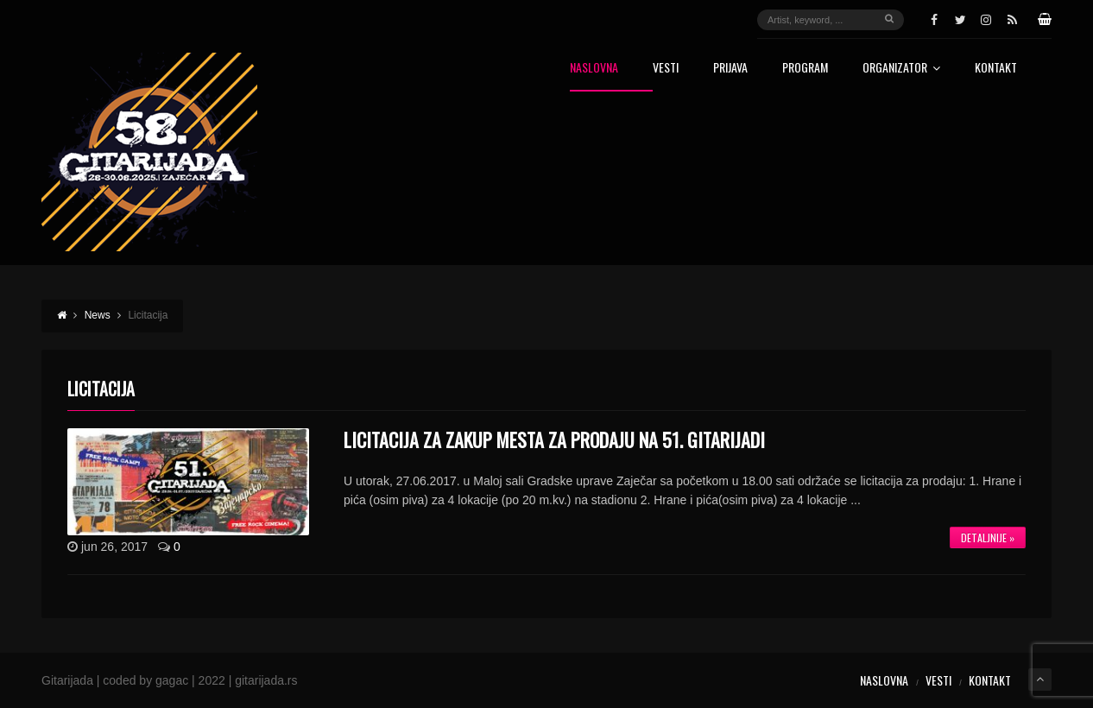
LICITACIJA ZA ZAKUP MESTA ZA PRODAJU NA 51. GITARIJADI (554, 439)
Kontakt (996, 68)
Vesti (666, 68)
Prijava (730, 68)
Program (805, 68)
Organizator (901, 68)
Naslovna (594, 68)
